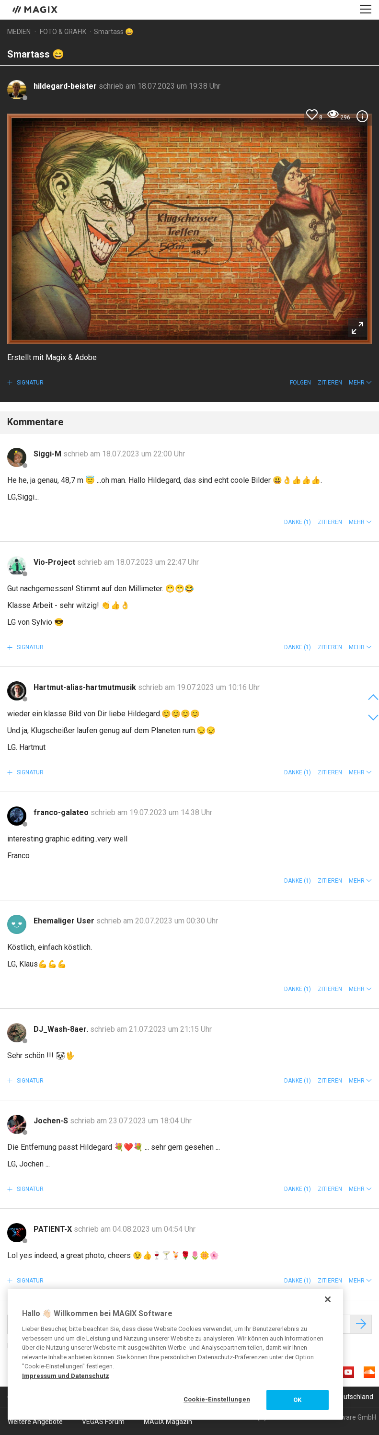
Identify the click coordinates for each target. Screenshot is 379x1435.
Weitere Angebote (35, 1421)
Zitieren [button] (330, 382)
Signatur (29, 382)
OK (297, 1399)
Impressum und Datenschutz (65, 1375)
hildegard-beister (66, 86)
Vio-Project (55, 562)
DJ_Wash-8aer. (62, 1029)
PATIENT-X (54, 1229)
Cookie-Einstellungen (217, 1399)
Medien (19, 31)
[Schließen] (327, 1299)
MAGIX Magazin (168, 1421)
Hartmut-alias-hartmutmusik (86, 687)
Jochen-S (52, 1120)
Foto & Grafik (63, 31)
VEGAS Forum (103, 1421)
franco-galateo (62, 812)
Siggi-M (48, 453)
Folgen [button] (300, 382)
